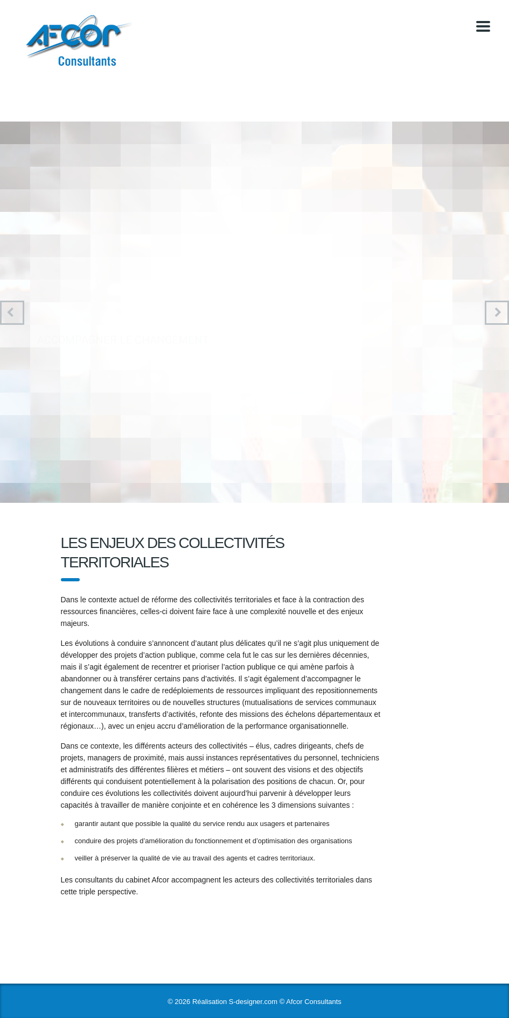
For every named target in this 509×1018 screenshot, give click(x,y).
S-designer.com (253, 1002)
